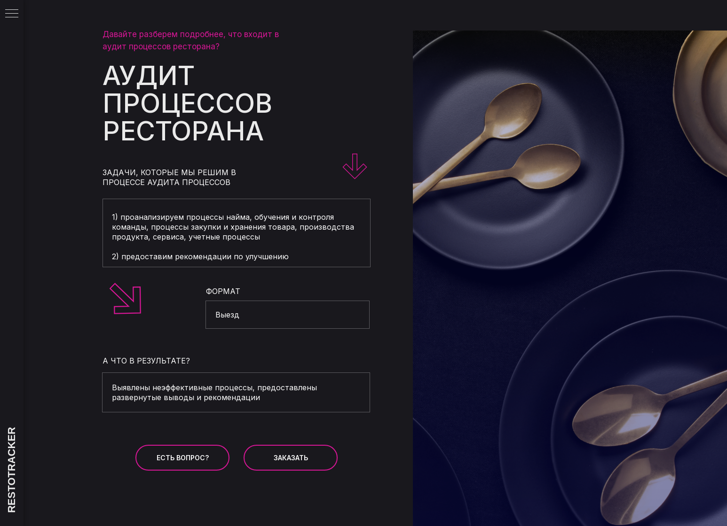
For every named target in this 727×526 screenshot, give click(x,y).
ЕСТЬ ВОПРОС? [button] (183, 458)
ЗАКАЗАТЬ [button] (291, 458)
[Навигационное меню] (11, 14)
